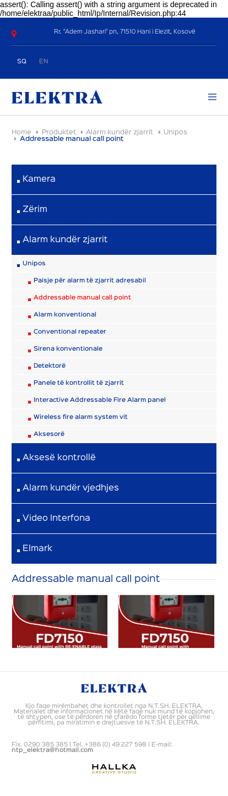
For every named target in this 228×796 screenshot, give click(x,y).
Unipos (175, 132)
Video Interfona (56, 518)
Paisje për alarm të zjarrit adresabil (90, 280)
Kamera (39, 179)
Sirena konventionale (68, 349)
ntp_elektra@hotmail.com (52, 750)
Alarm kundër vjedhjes (71, 488)
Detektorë (50, 366)
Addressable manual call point (82, 298)
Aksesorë (49, 434)
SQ (21, 61)
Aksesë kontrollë (59, 458)
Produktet (59, 132)
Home (21, 132)
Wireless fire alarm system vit (81, 417)
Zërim (35, 210)
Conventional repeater (70, 332)
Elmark (37, 549)
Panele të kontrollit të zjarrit (79, 383)
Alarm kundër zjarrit (119, 132)
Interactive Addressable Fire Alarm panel (100, 400)
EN (43, 61)
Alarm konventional (65, 315)
